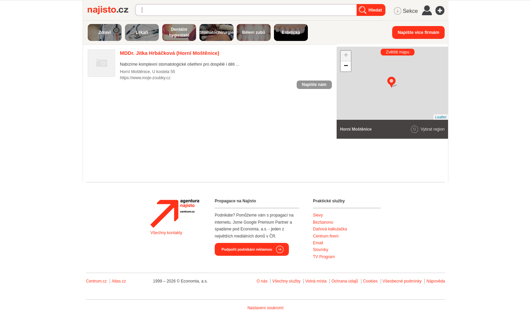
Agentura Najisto (174, 213)
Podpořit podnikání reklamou (246, 249)
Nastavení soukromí (266, 308)
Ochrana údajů (345, 281)
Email (318, 243)
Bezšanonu (323, 222)
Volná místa (316, 281)
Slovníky (320, 249)
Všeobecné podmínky (402, 281)
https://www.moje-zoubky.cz (145, 77)
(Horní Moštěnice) (169, 53)
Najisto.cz (111, 10)
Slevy (318, 215)
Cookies (370, 281)
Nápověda (435, 281)
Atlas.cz (119, 281)
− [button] (346, 66)
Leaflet (440, 117)
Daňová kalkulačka (330, 229)
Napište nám (314, 84)
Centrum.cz (96, 281)
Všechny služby (287, 281)
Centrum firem (326, 236)
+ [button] (346, 56)
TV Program (324, 256)
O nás (262, 281)
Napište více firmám (418, 32)
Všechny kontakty (166, 232)
